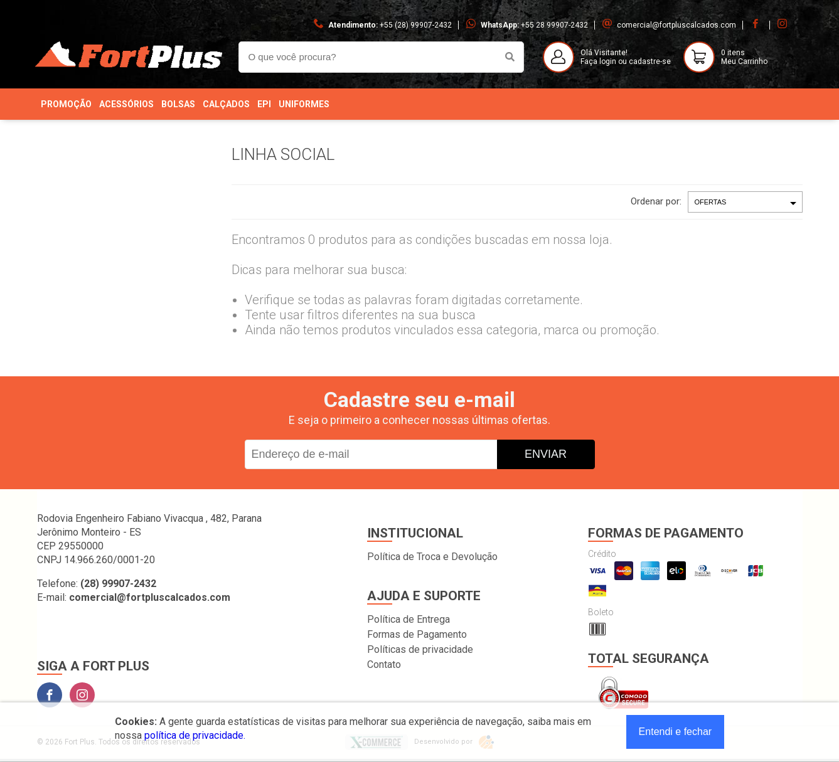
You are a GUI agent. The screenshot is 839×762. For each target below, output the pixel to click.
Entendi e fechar (675, 731)
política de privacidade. (194, 735)
